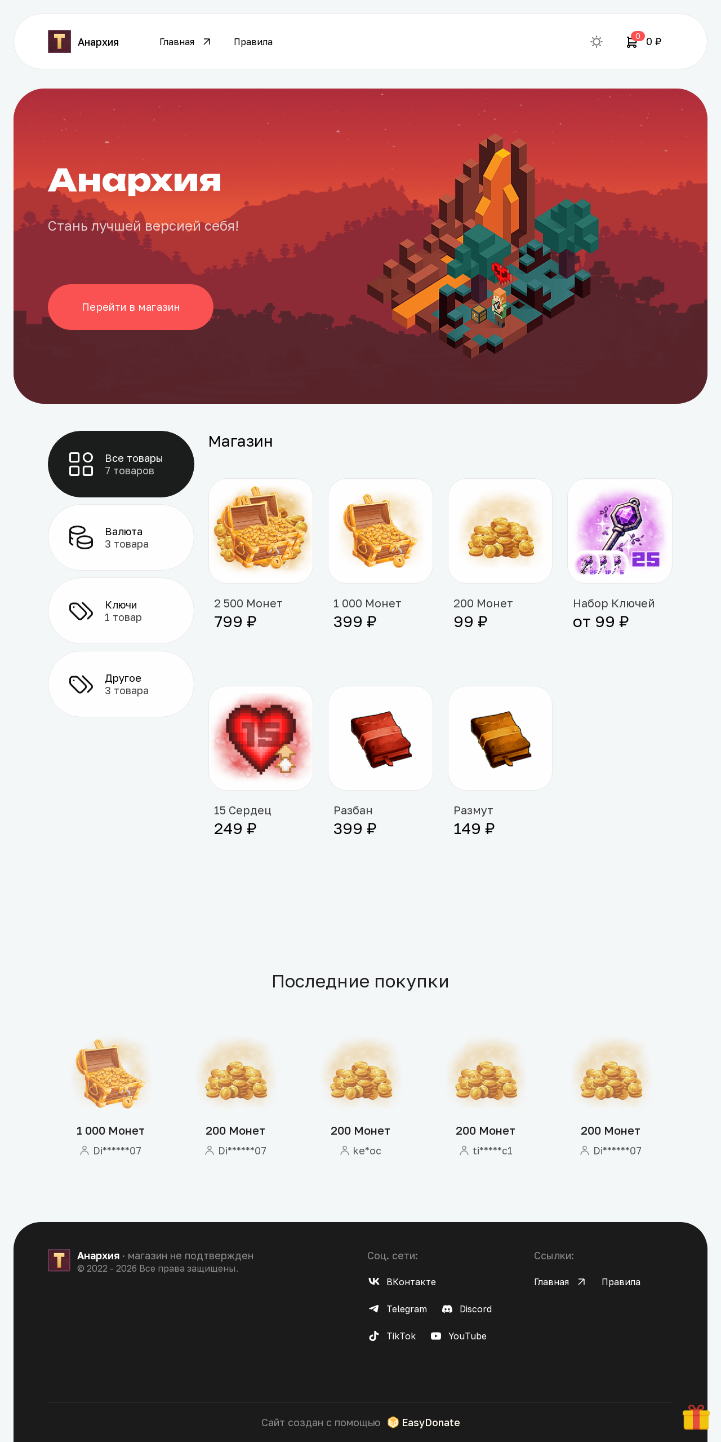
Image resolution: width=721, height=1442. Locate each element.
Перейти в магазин (131, 307)
